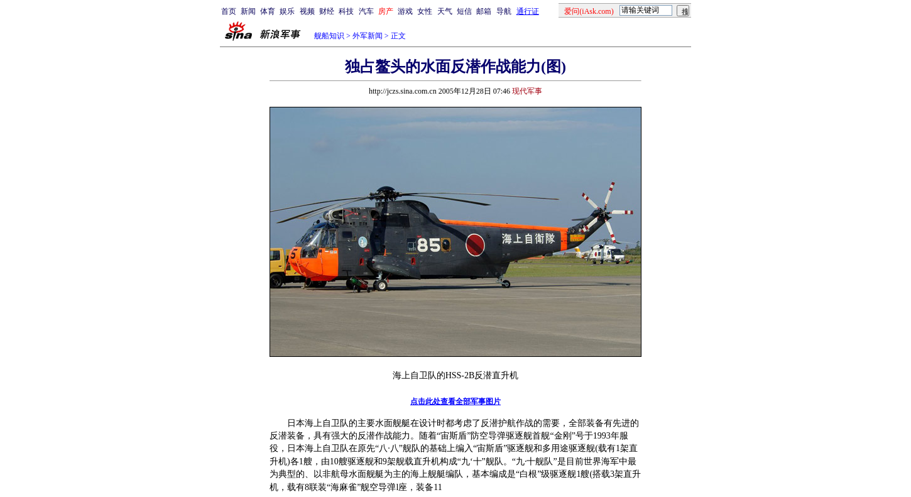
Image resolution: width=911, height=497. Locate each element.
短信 (464, 11)
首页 (228, 11)
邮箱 (483, 11)
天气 (444, 11)
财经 (326, 11)
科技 (346, 11)
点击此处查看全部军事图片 (455, 401)
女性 (424, 11)
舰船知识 (329, 35)
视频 (307, 11)
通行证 (527, 11)
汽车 (366, 11)
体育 (267, 11)
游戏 (405, 11)
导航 (503, 11)
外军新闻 (367, 35)
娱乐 (287, 11)
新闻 (248, 11)
